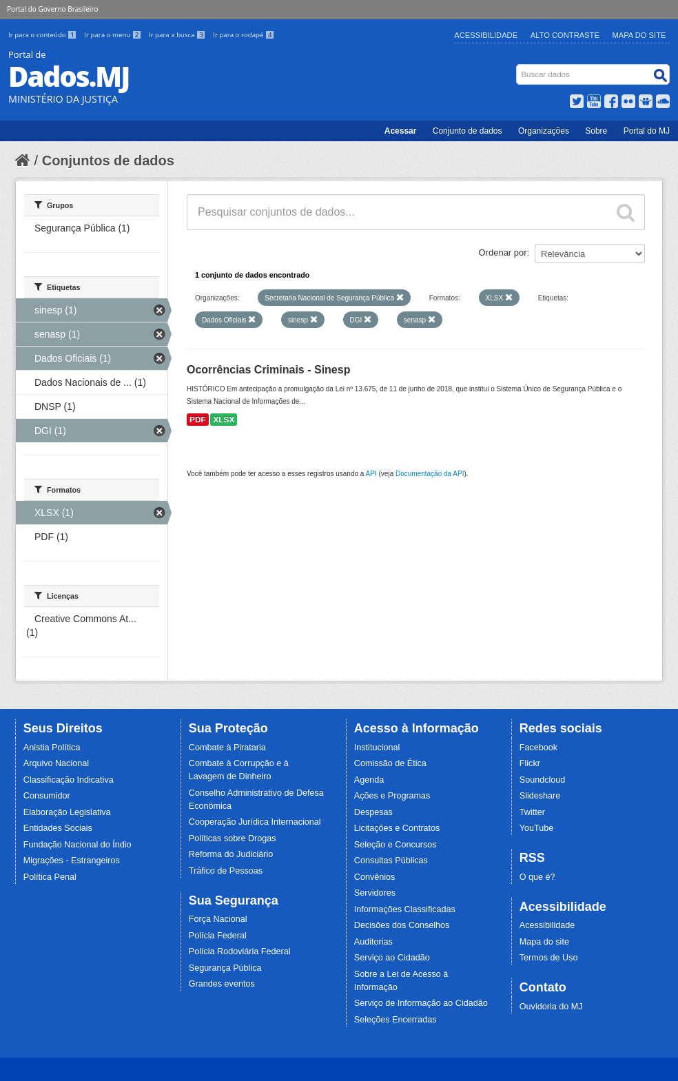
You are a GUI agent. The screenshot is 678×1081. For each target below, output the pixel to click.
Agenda (369, 780)
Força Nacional (218, 919)
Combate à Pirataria (227, 747)
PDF (197, 419)
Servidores (374, 893)
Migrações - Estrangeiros (71, 860)
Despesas (373, 812)
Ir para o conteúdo (43, 34)
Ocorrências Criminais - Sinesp (268, 369)
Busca (517, 67)
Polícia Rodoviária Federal (240, 951)
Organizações (543, 131)
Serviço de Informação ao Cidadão (421, 1003)
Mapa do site (544, 942)
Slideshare (540, 796)
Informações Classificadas (404, 909)
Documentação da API (429, 473)
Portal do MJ (647, 131)
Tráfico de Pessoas (226, 871)
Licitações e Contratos (397, 828)
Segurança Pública (225, 968)
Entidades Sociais (57, 828)
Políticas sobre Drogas (232, 838)
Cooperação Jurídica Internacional (255, 822)
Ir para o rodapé (243, 34)
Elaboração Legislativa (67, 812)
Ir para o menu (113, 34)
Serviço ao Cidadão (392, 957)
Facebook (538, 747)
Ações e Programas (392, 796)
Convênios (374, 877)
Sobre (596, 131)
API (371, 473)
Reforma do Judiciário (231, 854)
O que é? (537, 877)
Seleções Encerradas (395, 1020)
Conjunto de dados (467, 131)
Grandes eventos (222, 984)
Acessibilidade (485, 35)
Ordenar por (503, 252)
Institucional (377, 747)
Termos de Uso (549, 957)
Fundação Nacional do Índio (77, 845)
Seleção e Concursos (395, 845)
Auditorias (373, 942)
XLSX (223, 419)
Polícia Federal (218, 935)
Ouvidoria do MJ (551, 1006)
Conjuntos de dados (108, 160)
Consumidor (46, 796)
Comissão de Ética (390, 763)
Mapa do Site (639, 35)
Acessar (400, 131)
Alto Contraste (565, 35)
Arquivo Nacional (56, 763)
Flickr (530, 763)
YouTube (537, 828)
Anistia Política (52, 747)
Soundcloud (543, 780)
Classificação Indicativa (68, 780)
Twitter (532, 812)
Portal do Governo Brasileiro (52, 9)
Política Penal (49, 877)
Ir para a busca (178, 34)
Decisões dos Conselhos (402, 925)
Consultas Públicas (391, 860)
